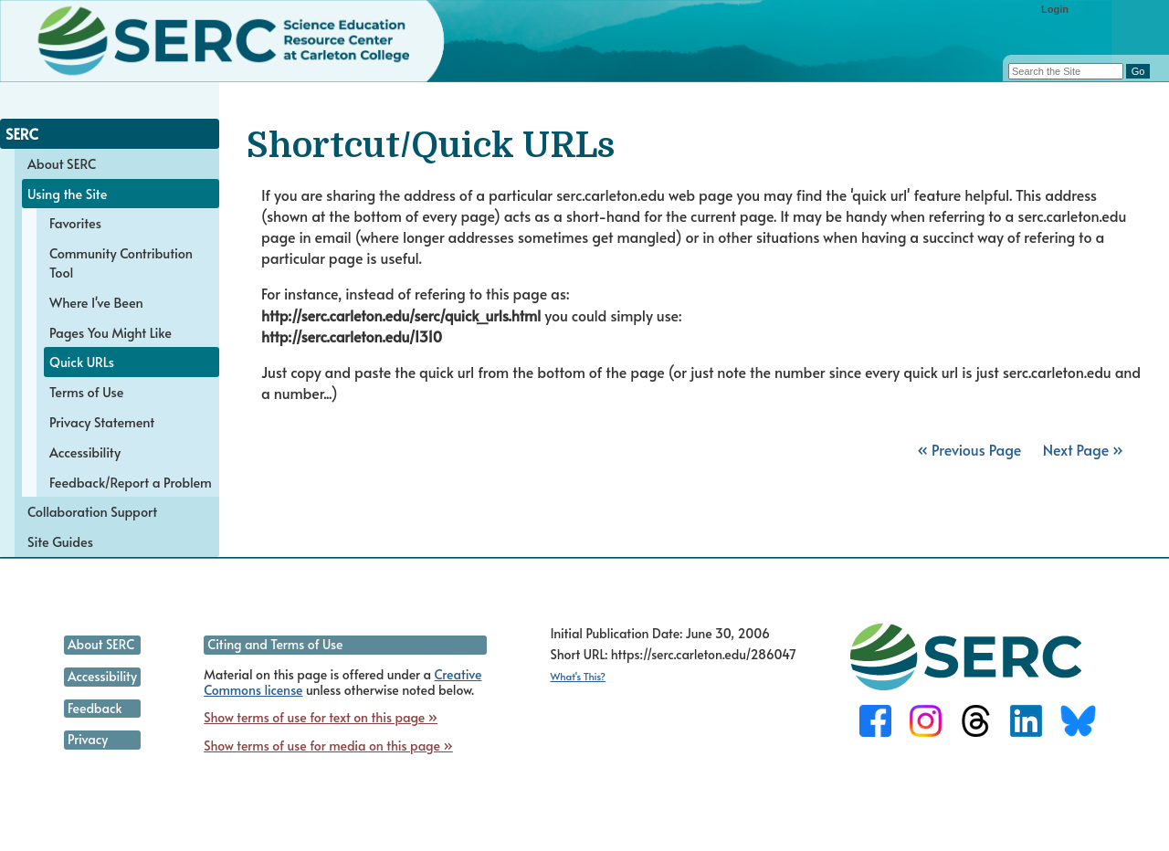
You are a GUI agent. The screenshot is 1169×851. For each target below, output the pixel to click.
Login (1055, 9)
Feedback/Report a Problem (130, 482)
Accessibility (85, 452)
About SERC (61, 163)
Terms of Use (86, 392)
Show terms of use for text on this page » (320, 717)
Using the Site (67, 193)
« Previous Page (969, 449)
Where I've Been (96, 302)
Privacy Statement (101, 422)
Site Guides (60, 541)
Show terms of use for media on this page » (328, 745)
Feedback (94, 708)
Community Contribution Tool (121, 262)
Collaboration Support (92, 511)
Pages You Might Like (110, 332)
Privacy (88, 739)
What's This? (578, 676)
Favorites (75, 223)
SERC (21, 133)
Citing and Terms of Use (274, 644)
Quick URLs (81, 361)
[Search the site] (1065, 71)
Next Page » (1081, 449)
